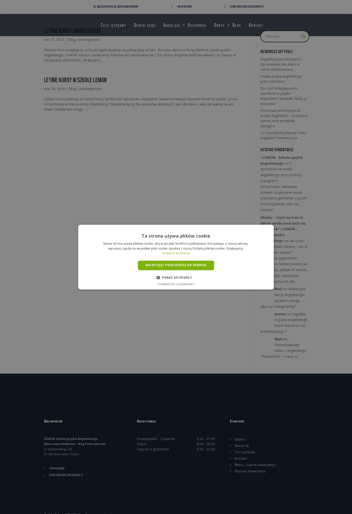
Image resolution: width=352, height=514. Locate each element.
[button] (176, 277)
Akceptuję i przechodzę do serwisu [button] (176, 265)
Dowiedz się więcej (176, 253)
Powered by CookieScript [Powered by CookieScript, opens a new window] (176, 284)
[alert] (176, 257)
